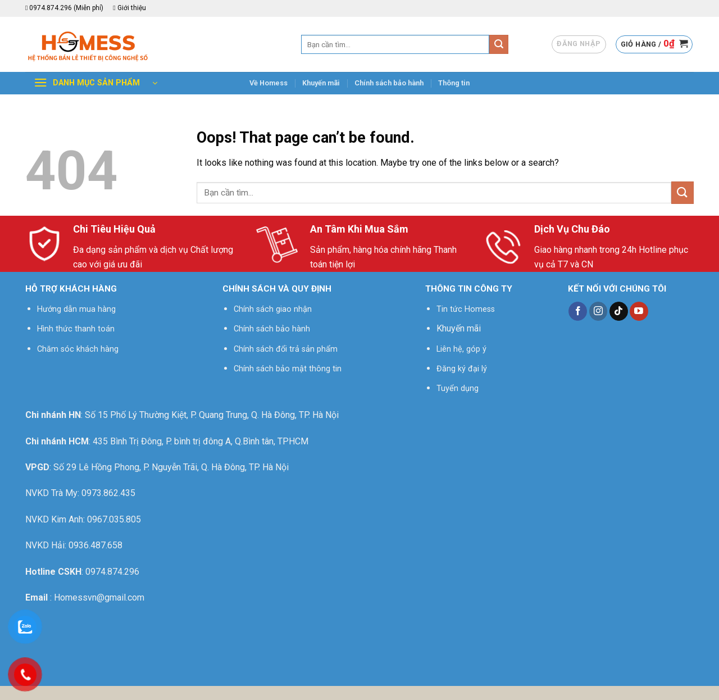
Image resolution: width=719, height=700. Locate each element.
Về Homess (268, 83)
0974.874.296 (112, 571)
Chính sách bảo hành (389, 83)
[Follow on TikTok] (618, 311)
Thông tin (454, 83)
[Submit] (498, 44)
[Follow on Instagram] (598, 311)
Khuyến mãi (321, 83)
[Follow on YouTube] (639, 311)
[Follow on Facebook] (577, 311)
